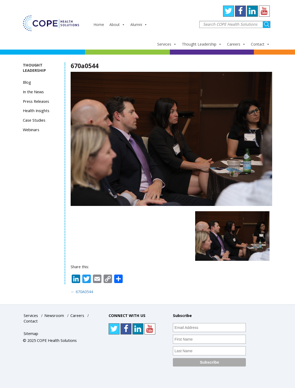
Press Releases (36, 101)
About (117, 24)
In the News (33, 91)
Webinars (31, 129)
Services (167, 44)
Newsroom (54, 315)
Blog (27, 82)
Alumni (138, 24)
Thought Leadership (202, 44)
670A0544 (82, 291)
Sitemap (31, 333)
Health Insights (36, 110)
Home (98, 24)
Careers (236, 44)
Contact (260, 44)
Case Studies (34, 120)
